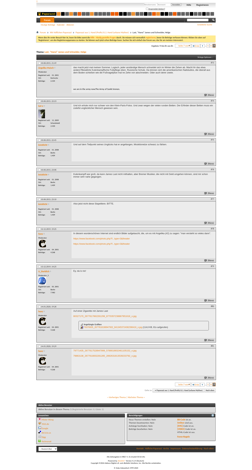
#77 (212, 199)
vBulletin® (121, 461)
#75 (212, 140)
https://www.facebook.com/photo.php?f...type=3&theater (101, 238)
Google (45, 428)
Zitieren (209, 95)
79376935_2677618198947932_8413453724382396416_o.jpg (113, 327)
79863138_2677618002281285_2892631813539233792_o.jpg (104, 356)
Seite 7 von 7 (184, 45)
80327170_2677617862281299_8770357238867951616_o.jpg (104, 316)
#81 (212, 346)
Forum (47, 20)
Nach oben (210, 390)
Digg (44, 437)
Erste (195, 46)
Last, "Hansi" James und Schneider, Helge (65, 51)
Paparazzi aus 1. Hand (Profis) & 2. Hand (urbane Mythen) (102, 32)
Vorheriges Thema (117, 397)
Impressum (175, 448)
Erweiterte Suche (204, 25)
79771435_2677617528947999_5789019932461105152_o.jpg (104, 350)
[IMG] (180, 426)
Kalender (61, 25)
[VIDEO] (181, 429)
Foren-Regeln (183, 436)
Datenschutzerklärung (192, 448)
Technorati (46, 441)
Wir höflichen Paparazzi (61, 32)
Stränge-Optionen (204, 57)
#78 (212, 228)
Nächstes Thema (135, 397)
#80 (212, 306)
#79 (212, 266)
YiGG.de (45, 424)
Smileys (180, 422)
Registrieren (202, 5)
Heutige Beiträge (48, 25)
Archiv (166, 448)
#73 (212, 63)
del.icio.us (46, 432)
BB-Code (181, 419)
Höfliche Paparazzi (153, 448)
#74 (212, 101)
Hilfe (189, 5)
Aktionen (70, 25)
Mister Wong (48, 419)
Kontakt (140, 448)
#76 (212, 169)
